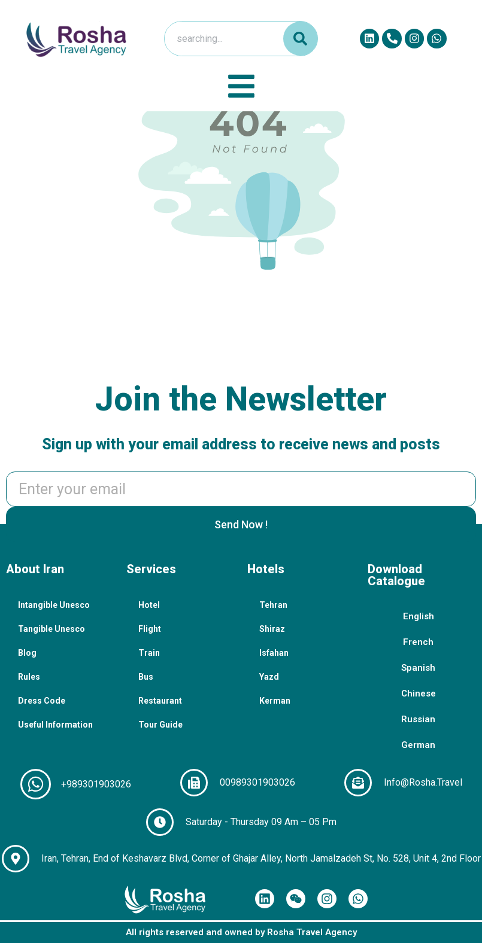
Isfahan (274, 653)
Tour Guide (160, 724)
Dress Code (41, 700)
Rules (29, 677)
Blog (27, 653)
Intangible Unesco (54, 605)
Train (149, 653)
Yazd (269, 677)
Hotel (149, 605)
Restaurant (160, 700)
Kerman (274, 700)
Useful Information (55, 724)
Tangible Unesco (51, 629)
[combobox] (221, 39)
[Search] (300, 39)
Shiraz (272, 629)
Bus (145, 677)
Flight (149, 629)
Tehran (273, 605)
